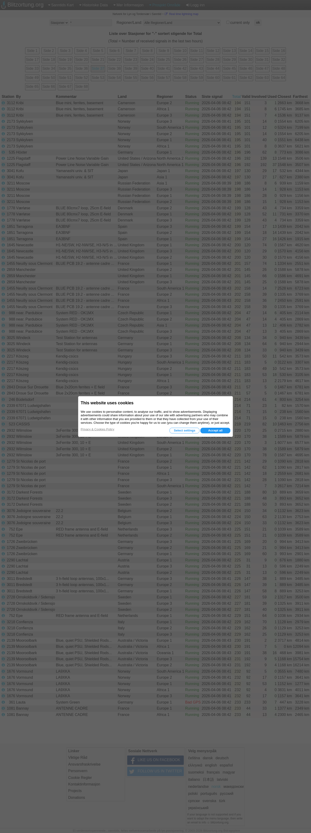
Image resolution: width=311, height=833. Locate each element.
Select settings (184, 430)
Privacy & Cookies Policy (97, 429)
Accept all (215, 430)
